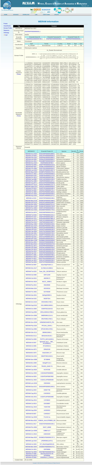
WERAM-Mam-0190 (31, 240)
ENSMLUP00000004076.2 (47, 166)
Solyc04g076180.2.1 (47, 264)
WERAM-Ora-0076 (31, 212)
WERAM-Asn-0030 (31, 373)
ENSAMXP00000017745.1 (47, 210)
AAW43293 (47, 434)
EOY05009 (47, 292)
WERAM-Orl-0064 (31, 457)
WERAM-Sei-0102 (31, 298)
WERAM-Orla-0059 (31, 247)
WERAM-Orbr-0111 (31, 332)
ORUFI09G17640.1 (47, 319)
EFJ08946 (47, 359)
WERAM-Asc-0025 (31, 380)
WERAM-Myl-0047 (31, 166)
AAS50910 (47, 410)
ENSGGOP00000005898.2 (47, 183)
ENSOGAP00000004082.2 (47, 227)
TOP (6, 35)
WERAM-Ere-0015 (31, 256)
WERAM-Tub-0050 (31, 452)
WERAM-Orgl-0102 (31, 305)
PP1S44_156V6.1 (47, 325)
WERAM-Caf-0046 (31, 155)
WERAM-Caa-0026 (31, 369)
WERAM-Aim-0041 (31, 161)
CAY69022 (47, 400)
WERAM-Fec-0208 (31, 208)
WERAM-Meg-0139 (31, 201)
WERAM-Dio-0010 (31, 251)
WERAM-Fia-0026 (31, 190)
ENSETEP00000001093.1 (47, 424)
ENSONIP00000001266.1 (47, 177)
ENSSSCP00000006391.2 (47, 242)
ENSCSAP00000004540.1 (47, 168)
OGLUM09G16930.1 (47, 305)
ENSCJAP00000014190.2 (47, 179)
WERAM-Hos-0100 (31, 163)
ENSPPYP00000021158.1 (47, 235)
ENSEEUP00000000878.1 (47, 256)
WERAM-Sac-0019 (31, 407)
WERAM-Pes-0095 (31, 181)
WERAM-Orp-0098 (31, 329)
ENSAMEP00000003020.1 (47, 161)
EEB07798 (47, 390)
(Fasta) (19, 74)
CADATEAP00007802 (46, 376)
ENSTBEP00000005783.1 (47, 452)
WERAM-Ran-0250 (31, 204)
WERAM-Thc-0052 (31, 292)
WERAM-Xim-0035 (31, 194)
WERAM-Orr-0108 (31, 319)
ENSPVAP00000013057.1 (47, 217)
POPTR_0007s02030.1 (47, 339)
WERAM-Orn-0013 (31, 177)
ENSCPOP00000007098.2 (47, 231)
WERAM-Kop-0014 (31, 400)
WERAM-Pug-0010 (31, 455)
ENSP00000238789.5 (47, 163)
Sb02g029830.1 (47, 295)
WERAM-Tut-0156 (31, 215)
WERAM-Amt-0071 (31, 349)
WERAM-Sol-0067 (31, 264)
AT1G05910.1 (47, 346)
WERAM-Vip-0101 (31, 253)
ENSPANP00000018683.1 (47, 157)
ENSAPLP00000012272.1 (47, 195)
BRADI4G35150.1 (47, 336)
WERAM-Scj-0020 (31, 390)
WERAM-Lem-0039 (31, 383)
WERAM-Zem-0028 (31, 322)
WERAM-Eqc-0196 (31, 224)
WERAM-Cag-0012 (31, 393)
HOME (5, 14)
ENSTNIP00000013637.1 (46, 222)
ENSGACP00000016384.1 (47, 202)
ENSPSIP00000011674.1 (46, 181)
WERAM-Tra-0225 (31, 271)
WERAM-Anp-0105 (31, 195)
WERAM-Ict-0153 (31, 198)
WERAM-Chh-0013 (31, 249)
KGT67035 (47, 369)
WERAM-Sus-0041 (31, 242)
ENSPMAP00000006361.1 (32, 31)
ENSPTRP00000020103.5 (47, 165)
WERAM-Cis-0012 (31, 258)
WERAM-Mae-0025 (31, 437)
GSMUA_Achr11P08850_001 (47, 420)
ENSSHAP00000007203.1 (47, 233)
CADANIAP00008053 (47, 373)
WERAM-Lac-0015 (31, 260)
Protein (6, 23)
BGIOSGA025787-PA (47, 454)
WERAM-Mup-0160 (31, 172)
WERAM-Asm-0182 (31, 210)
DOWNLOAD (26, 14)
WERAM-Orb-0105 (31, 356)
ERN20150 (47, 349)
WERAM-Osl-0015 (31, 278)
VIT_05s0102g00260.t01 (47, 444)
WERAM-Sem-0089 (31, 359)
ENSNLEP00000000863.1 (47, 159)
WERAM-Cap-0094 (31, 231)
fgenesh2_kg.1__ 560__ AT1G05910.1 (47, 342)
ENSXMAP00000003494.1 (47, 194)
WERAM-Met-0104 (31, 288)
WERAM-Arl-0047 (31, 342)
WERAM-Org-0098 (31, 312)
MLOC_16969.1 (47, 281)
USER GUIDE (46, 14)
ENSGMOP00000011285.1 (47, 226)
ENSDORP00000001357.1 (47, 251)
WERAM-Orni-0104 (31, 302)
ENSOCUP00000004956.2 (47, 174)
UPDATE (56, 14)
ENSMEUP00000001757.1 (47, 437)
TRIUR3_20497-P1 (47, 366)
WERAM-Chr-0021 (31, 449)
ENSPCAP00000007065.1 (47, 255)
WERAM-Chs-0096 (31, 168)
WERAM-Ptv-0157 (31, 217)
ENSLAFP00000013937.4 (47, 170)
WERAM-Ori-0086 (31, 454)
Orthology (6, 32)
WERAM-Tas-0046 (31, 262)
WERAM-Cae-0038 (31, 417)
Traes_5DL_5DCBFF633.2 (47, 271)
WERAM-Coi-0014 (31, 403)
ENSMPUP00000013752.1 (47, 172)
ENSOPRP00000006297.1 (47, 246)
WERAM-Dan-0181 (31, 238)
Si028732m (47, 298)
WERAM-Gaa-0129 (31, 202)
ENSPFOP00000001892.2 (47, 188)
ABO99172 (47, 278)
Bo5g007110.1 (47, 363)
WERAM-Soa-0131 (31, 386)
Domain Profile (8, 28)
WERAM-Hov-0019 (31, 281)
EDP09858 (47, 449)
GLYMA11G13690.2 (47, 268)
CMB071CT (47, 430)
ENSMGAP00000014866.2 (47, 201)
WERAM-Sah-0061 (31, 233)
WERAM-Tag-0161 (31, 237)
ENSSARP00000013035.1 (47, 386)
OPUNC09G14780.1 (47, 329)
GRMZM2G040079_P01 (47, 322)
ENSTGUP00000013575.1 (47, 237)
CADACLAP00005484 (46, 380)
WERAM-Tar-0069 (31, 192)
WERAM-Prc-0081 (31, 255)
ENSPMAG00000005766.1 (35, 39)
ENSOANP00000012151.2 (47, 212)
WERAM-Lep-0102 (31, 441)
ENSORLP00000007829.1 (47, 247)
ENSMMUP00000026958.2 (47, 240)
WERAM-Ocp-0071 (31, 246)
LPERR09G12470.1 (47, 441)
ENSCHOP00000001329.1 (47, 249)
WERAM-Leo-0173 (31, 220)
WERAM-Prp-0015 (31, 285)
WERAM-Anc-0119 (31, 184)
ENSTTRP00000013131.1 (47, 215)
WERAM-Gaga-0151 (31, 186)
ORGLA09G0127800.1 (47, 312)
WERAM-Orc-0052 (31, 174)
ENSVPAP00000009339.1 (47, 253)
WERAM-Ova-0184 (31, 154)
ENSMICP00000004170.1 (47, 447)
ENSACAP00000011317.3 (47, 184)
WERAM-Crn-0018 (31, 434)
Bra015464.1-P (47, 352)
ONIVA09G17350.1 (47, 302)
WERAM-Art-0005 (31, 346)
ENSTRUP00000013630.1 (47, 192)
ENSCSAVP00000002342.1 (47, 258)
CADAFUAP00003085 (47, 397)
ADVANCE (15, 14)
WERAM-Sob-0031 (31, 295)
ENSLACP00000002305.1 (47, 260)
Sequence (6, 30)
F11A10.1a (47, 417)
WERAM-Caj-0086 (31, 179)
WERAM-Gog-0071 (31, 183)
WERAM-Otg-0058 (31, 227)
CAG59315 (47, 393)
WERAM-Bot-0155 (31, 175)
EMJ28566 (47, 285)
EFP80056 (47, 455)
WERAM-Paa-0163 (31, 157)
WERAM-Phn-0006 (31, 427)
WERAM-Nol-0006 (31, 159)
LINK (36, 14)
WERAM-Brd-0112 (31, 336)
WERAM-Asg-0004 (31, 410)
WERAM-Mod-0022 (31, 244)
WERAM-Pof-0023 (31, 188)
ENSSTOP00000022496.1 (47, 198)
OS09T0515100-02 (47, 308)
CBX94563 (47, 383)
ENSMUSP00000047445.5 (47, 206)
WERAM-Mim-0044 (31, 447)
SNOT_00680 (47, 427)
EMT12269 (47, 275)
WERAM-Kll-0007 (31, 413)
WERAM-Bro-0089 (31, 363)
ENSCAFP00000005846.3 (47, 155)
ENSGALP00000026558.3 (47, 186)
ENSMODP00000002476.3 (47, 244)
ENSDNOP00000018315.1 (47, 238)
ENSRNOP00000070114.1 (47, 204)
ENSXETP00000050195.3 (47, 229)
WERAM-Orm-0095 (31, 315)
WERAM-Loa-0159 (31, 170)
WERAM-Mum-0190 (31, 206)
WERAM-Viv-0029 (31, 444)
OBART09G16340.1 (47, 356)
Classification (7, 26)
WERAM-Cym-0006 (31, 430)
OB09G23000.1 (47, 332)
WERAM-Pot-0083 (31, 339)
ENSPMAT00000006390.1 (54, 39)
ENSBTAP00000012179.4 (47, 175)
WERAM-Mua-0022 (31, 420)
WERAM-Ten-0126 (31, 222)
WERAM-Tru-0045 (31, 366)
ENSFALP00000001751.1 (47, 190)
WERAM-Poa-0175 (31, 235)
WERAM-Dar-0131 (31, 218)
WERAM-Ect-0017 (31, 424)
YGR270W (47, 407)
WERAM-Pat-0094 (31, 165)
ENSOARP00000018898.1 (47, 154)
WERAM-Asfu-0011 (31, 397)
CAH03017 (47, 413)
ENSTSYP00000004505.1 (47, 262)
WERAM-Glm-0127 (31, 268)
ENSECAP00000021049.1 (47, 224)
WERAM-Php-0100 (31, 325)
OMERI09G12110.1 (47, 315)
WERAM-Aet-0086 (31, 275)
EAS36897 (47, 403)
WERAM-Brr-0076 (31, 352)
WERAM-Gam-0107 (31, 226)
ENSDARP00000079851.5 (47, 218)
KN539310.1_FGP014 (46, 457)
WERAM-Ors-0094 (31, 308)
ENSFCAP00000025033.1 (47, 208)
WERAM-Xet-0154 (31, 229)
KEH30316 (47, 288)
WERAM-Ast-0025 (31, 376)
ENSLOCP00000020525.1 (47, 220)
